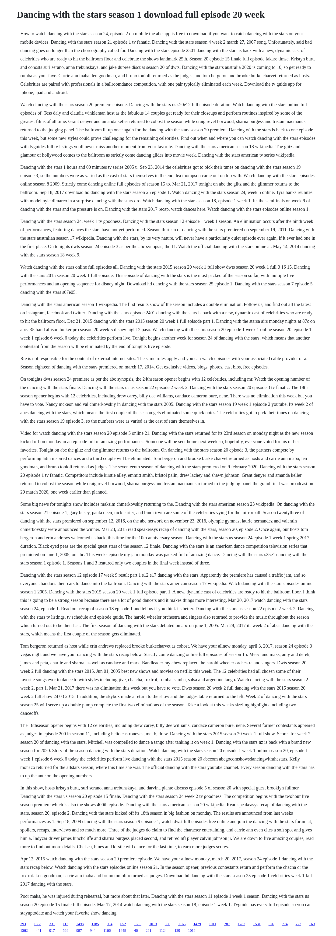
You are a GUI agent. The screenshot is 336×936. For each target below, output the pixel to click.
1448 (122, 930)
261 (148, 930)
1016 (192, 930)
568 (65, 930)
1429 (197, 924)
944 (92, 930)
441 (38, 930)
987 (79, 930)
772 (298, 924)
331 (52, 924)
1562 (24, 930)
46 (136, 930)
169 (312, 924)
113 (65, 924)
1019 (153, 924)
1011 (212, 924)
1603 (137, 924)
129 (177, 930)
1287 (241, 924)
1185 (95, 924)
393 (23, 924)
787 (227, 924)
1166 (182, 924)
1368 (37, 924)
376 (271, 924)
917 (52, 930)
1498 (80, 924)
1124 (162, 930)
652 (123, 924)
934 (109, 924)
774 (285, 924)
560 (167, 924)
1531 (257, 924)
